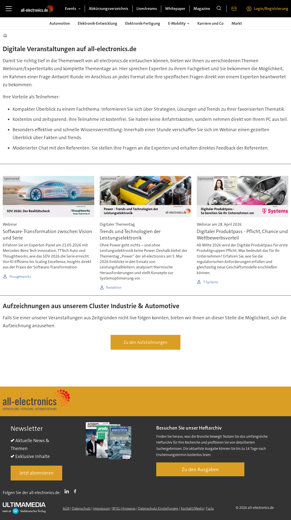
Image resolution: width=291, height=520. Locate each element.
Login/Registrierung (271, 8)
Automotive (59, 23)
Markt (237, 23)
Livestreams (146, 8)
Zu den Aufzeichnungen (145, 342)
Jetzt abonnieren (36, 473)
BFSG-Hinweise (124, 508)
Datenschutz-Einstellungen (158, 508)
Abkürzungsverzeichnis (108, 8)
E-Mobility (177, 23)
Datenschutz (81, 508)
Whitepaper (175, 8)
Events (70, 8)
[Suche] (219, 9)
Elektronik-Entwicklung (97, 23)
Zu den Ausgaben (200, 469)
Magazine (202, 8)
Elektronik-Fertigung (142, 23)
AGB (66, 508)
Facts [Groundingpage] (210, 508)
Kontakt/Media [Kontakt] (192, 508)
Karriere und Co (210, 23)
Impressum (101, 508)
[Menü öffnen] (8, 8)
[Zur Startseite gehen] (37, 8)
